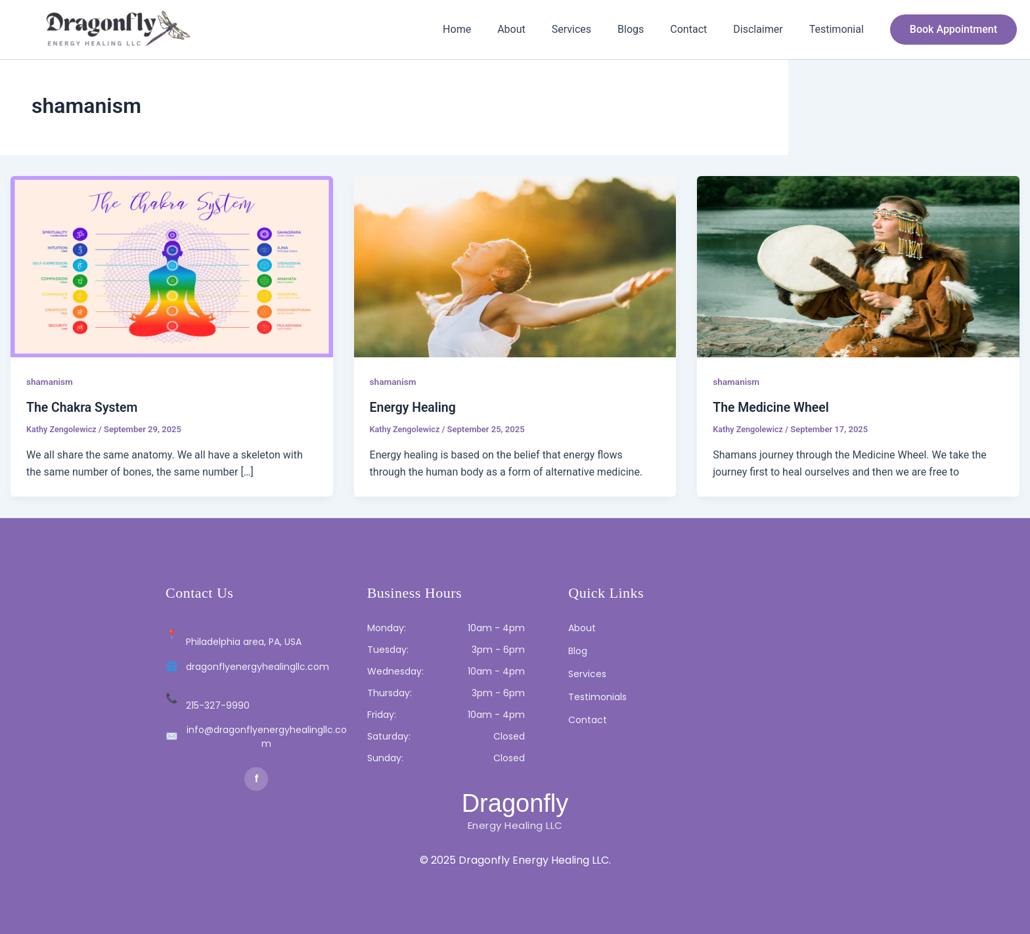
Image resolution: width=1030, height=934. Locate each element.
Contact (701, 29)
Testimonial (839, 29)
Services (595, 29)
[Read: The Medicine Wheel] (858, 265)
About (540, 29)
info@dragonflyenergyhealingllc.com (267, 736)
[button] (953, 29)
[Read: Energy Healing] (515, 265)
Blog (577, 650)
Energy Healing (414, 407)
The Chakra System (83, 407)
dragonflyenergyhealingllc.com (257, 666)
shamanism (50, 381)
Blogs (649, 29)
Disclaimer (765, 29)
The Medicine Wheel (772, 407)
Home (491, 29)
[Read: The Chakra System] (172, 265)
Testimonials (597, 696)
